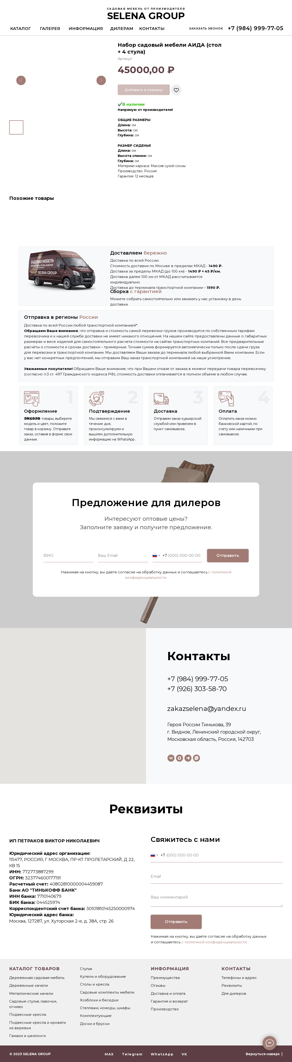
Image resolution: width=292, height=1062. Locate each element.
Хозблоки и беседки (99, 1000)
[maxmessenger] (179, 758)
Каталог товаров (34, 968)
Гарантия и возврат (169, 1001)
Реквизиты (231, 985)
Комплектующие (96, 1015)
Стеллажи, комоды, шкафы (105, 1008)
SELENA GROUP (146, 15)
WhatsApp (162, 1054)
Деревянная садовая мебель (36, 977)
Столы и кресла (94, 984)
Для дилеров (233, 993)
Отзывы (158, 985)
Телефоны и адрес (239, 977)
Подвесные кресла (27, 1014)
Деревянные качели (28, 985)
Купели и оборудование (103, 976)
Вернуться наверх (264, 1054)
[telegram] (188, 758)
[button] (206, 28)
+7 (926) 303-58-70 (197, 689)
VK (184, 1054)
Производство (165, 1009)
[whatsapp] (196, 758)
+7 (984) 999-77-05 (197, 679)
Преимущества (165, 977)
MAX (109, 1054)
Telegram (132, 1054)
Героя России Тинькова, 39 (199, 724)
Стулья (86, 968)
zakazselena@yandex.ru (206, 709)
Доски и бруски (94, 1023)
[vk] (171, 758)
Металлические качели (31, 993)
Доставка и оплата (168, 993)
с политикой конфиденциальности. (214, 942)
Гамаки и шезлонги (27, 1035)
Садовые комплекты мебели (107, 992)
